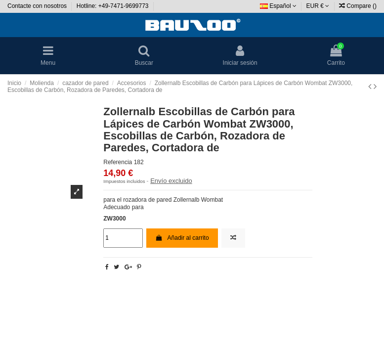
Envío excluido (171, 180)
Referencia (117, 162)
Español (278, 5)
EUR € (318, 5)
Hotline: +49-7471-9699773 (113, 5)
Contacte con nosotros (37, 5)
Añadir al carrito (182, 237)
